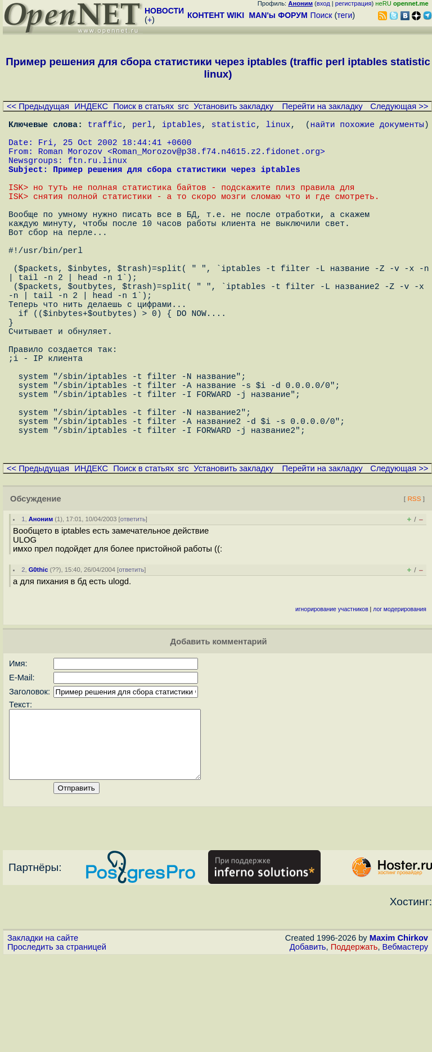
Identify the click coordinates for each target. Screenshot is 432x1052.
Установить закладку (233, 106)
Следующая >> (399, 106)
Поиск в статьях (143, 106)
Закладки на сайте (42, 1032)
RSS (414, 579)
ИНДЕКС (91, 106)
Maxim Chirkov (399, 1032)
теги (344, 15)
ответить (133, 600)
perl (142, 126)
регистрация (353, 3)
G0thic (38, 650)
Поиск (321, 15)
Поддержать (354, 1041)
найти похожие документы (367, 126)
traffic (105, 126)
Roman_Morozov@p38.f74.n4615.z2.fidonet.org (216, 159)
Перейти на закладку (322, 106)
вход (323, 3)
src (183, 106)
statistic (234, 126)
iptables (181, 126)
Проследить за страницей (56, 1041)
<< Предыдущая (38, 106)
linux (278, 126)
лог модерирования (399, 690)
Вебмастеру (405, 1041)
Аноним (41, 600)
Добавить (308, 1041)
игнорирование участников (331, 690)
